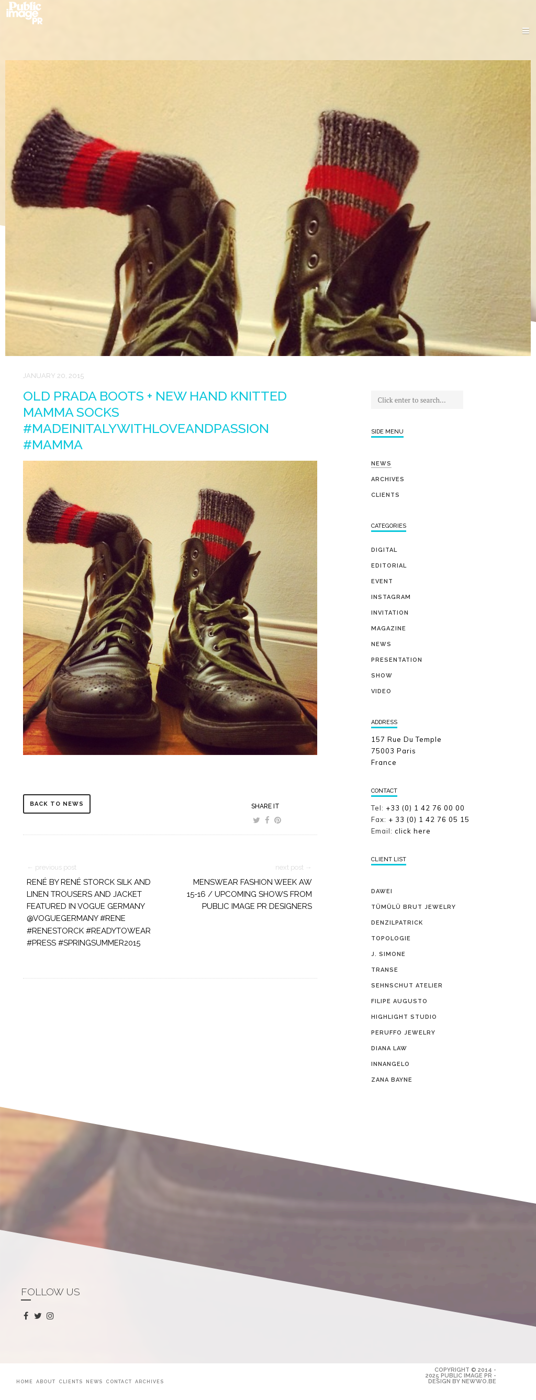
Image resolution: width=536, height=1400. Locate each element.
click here (413, 831)
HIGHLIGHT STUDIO (404, 1017)
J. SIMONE (388, 954)
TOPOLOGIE (391, 938)
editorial (389, 565)
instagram (52, 1316)
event (382, 581)
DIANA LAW (389, 1048)
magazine (388, 628)
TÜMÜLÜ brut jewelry (413, 907)
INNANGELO (390, 1064)
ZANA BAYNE (391, 1079)
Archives (388, 479)
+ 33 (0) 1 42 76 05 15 (430, 819)
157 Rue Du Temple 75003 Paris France (406, 750)
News (381, 463)
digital (384, 550)
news (381, 644)
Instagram (391, 597)
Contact (119, 1381)
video (381, 691)
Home (24, 1381)
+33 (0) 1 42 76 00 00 (425, 808)
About (45, 1381)
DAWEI (382, 891)
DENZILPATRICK (397, 922)
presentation (396, 660)
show (382, 675)
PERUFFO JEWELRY (403, 1032)
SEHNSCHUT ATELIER (407, 985)
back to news (57, 804)
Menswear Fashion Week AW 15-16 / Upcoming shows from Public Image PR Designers (249, 894)
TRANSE (384, 969)
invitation (390, 612)
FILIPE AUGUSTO (399, 1001)
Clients (385, 495)
